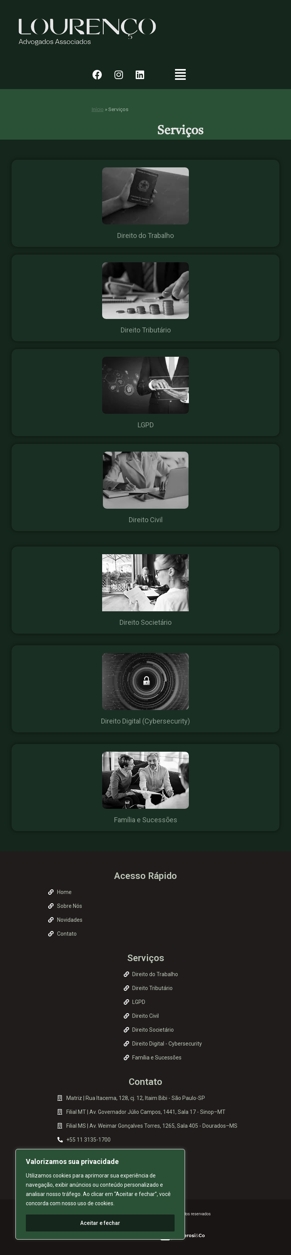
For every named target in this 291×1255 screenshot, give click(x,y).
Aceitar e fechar (100, 1223)
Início (98, 109)
